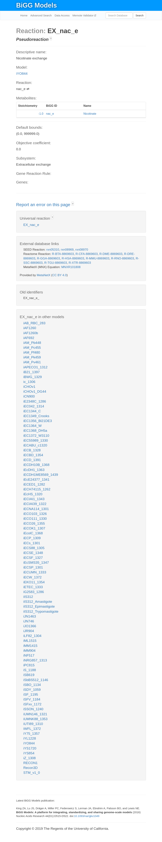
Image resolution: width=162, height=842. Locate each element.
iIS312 (28, 597)
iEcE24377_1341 (36, 479)
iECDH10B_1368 (36, 465)
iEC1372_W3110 (36, 435)
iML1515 (30, 641)
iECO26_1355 (34, 523)
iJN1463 (29, 616)
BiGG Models (36, 5)
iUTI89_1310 (33, 724)
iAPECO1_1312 (35, 367)
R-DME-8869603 (111, 254)
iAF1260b (30, 333)
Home (24, 15)
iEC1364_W (32, 426)
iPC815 (29, 665)
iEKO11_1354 (34, 582)
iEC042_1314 (33, 406)
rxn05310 (52, 249)
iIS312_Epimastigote (39, 606)
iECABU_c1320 (35, 445)
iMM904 (29, 650)
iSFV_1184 (31, 699)
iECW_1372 (32, 577)
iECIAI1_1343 (34, 499)
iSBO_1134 (32, 685)
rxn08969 (67, 249)
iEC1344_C (32, 411)
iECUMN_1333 (34, 572)
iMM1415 (30, 646)
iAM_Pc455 (32, 347)
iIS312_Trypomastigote (41, 611)
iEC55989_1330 (35, 440)
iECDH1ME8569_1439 (40, 475)
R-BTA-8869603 (63, 254)
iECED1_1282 (34, 484)
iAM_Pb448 (32, 343)
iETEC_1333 (33, 587)
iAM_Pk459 (32, 357)
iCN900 (29, 396)
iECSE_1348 (33, 553)
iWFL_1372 (32, 729)
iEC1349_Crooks (36, 416)
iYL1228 (29, 738)
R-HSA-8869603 (73, 258)
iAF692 (28, 338)
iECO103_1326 (35, 514)
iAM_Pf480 (31, 352)
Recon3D (30, 768)
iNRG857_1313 (35, 660)
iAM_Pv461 (32, 362)
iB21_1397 (31, 372)
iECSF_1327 (33, 558)
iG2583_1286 (33, 592)
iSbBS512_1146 (35, 680)
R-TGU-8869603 (55, 262)
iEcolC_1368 (33, 533)
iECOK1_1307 (34, 528)
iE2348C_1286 (34, 401)
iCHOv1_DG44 (34, 391)
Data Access (62, 15)
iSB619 (28, 675)
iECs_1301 (31, 543)
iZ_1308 (29, 758)
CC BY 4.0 (59, 275)
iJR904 (28, 631)
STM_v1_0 (31, 772)
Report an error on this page (44, 204)
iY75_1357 (31, 733)
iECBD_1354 (33, 455)
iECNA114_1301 (36, 509)
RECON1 (30, 763)
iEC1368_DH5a (35, 430)
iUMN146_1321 (35, 714)
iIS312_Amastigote (37, 601)
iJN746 (28, 621)
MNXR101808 (71, 267)
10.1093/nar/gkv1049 (86, 816)
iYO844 (22, 73)
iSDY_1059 (32, 689)
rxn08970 (81, 249)
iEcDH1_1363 (34, 470)
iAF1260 (29, 328)
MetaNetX (43, 275)
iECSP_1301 (33, 567)
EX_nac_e (31, 225)
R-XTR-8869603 (80, 262)
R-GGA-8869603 (48, 258)
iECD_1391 (32, 460)
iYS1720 (29, 748)
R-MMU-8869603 (97, 258)
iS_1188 (29, 670)
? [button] (50, 38)
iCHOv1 (29, 387)
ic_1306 (29, 382)
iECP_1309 (32, 538)
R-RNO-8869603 (122, 258)
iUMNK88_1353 (35, 719)
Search (139, 15)
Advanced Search (41, 15)
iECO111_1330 (35, 518)
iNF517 (28, 655)
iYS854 (28, 753)
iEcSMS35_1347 (36, 562)
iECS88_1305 (34, 548)
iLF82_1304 (32, 636)
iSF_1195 (30, 694)
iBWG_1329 (32, 377)
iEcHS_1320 (33, 494)
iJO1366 (29, 626)
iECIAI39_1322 (34, 504)
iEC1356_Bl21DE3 (37, 421)
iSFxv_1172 (32, 704)
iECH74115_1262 (36, 489)
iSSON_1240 (33, 709)
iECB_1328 (32, 450)
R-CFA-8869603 (87, 254)
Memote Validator (83, 15)
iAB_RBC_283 (34, 323)
